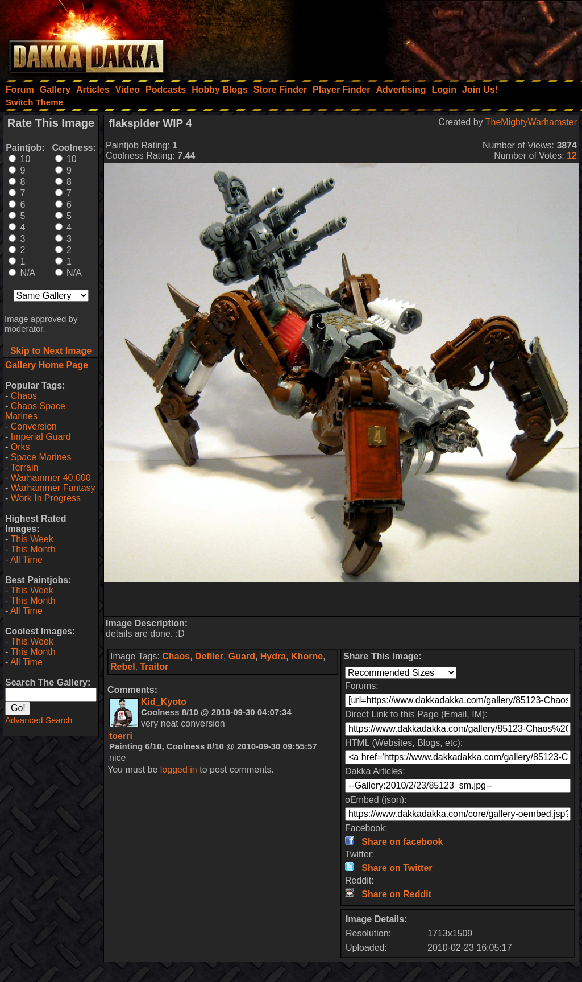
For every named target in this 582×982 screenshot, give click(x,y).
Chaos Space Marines (35, 411)
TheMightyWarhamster (531, 122)
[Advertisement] (429, 37)
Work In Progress (46, 498)
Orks (20, 447)
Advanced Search (38, 720)
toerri (120, 736)
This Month (32, 549)
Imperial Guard (41, 437)
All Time (26, 559)
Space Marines (41, 457)
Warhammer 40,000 (51, 477)
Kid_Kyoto (163, 702)
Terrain (24, 467)
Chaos (24, 396)
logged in (178, 769)
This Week (31, 539)
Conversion (34, 426)
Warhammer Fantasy (53, 488)
